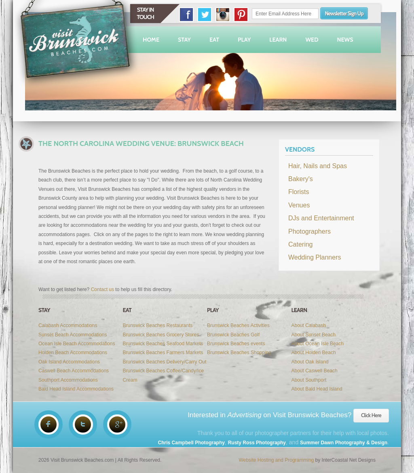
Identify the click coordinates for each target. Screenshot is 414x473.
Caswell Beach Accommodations (73, 371)
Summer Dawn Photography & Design (343, 443)
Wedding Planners (314, 257)
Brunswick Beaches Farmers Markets (163, 352)
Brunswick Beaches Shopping (239, 352)
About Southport (309, 380)
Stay (184, 39)
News (345, 39)
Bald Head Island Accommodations (76, 389)
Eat (214, 39)
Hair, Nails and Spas (317, 166)
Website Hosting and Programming (276, 460)
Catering (300, 244)
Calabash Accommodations (67, 325)
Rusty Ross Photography (257, 443)
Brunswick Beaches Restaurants (158, 325)
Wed (311, 39)
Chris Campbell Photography (191, 443)
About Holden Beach (313, 352)
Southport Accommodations (68, 380)
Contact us (102, 289)
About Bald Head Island (316, 389)
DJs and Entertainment (321, 218)
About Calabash (308, 325)
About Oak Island (310, 362)
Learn (278, 39)
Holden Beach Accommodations (72, 352)
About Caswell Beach (314, 371)
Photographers (309, 231)
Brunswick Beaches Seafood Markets (163, 343)
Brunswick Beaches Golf (233, 335)
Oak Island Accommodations (69, 362)
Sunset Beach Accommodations (72, 335)
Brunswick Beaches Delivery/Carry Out (165, 362)
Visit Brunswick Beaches (76, 44)
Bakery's (300, 178)
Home (151, 39)
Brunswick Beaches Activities (238, 325)
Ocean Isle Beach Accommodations (76, 343)
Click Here (371, 415)
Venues (299, 205)
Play (244, 39)
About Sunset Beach (313, 335)
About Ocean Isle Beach (317, 343)
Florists (298, 191)
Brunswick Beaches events (236, 343)
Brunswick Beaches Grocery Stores (161, 335)
